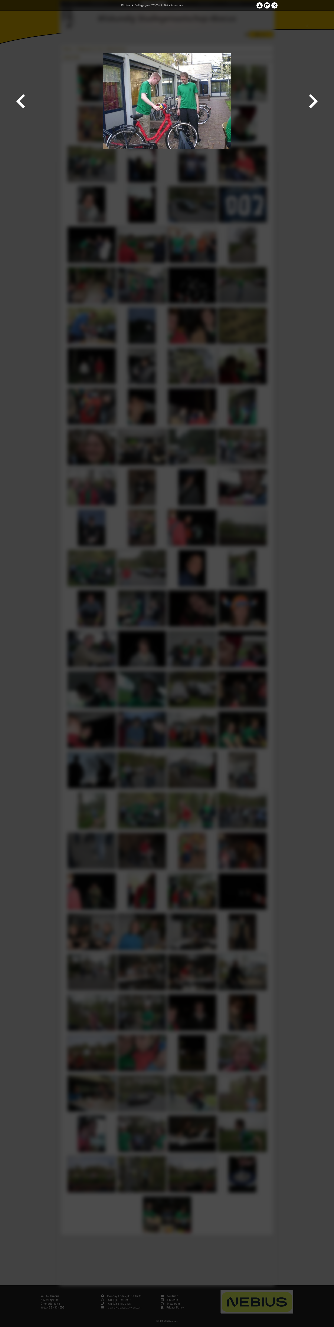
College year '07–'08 (147, 5)
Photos (125, 5)
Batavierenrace (173, 5)
